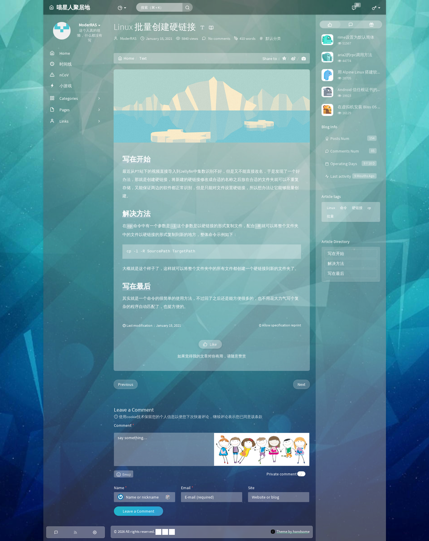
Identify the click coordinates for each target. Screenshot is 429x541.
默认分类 (273, 38)
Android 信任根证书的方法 (361, 89)
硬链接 (357, 208)
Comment (124, 425)
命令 (343, 208)
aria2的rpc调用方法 (355, 54)
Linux (331, 208)
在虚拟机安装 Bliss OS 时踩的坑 (366, 106)
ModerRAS (128, 38)
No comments (218, 38)
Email (187, 487)
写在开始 (336, 253)
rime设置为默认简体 (356, 37)
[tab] (329, 24)
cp (369, 208)
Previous (125, 384)
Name (120, 487)
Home (126, 58)
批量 (330, 216)
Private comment (281, 474)
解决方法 (336, 263)
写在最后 (336, 273)
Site (251, 487)
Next (301, 384)
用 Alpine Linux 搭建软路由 (361, 72)
